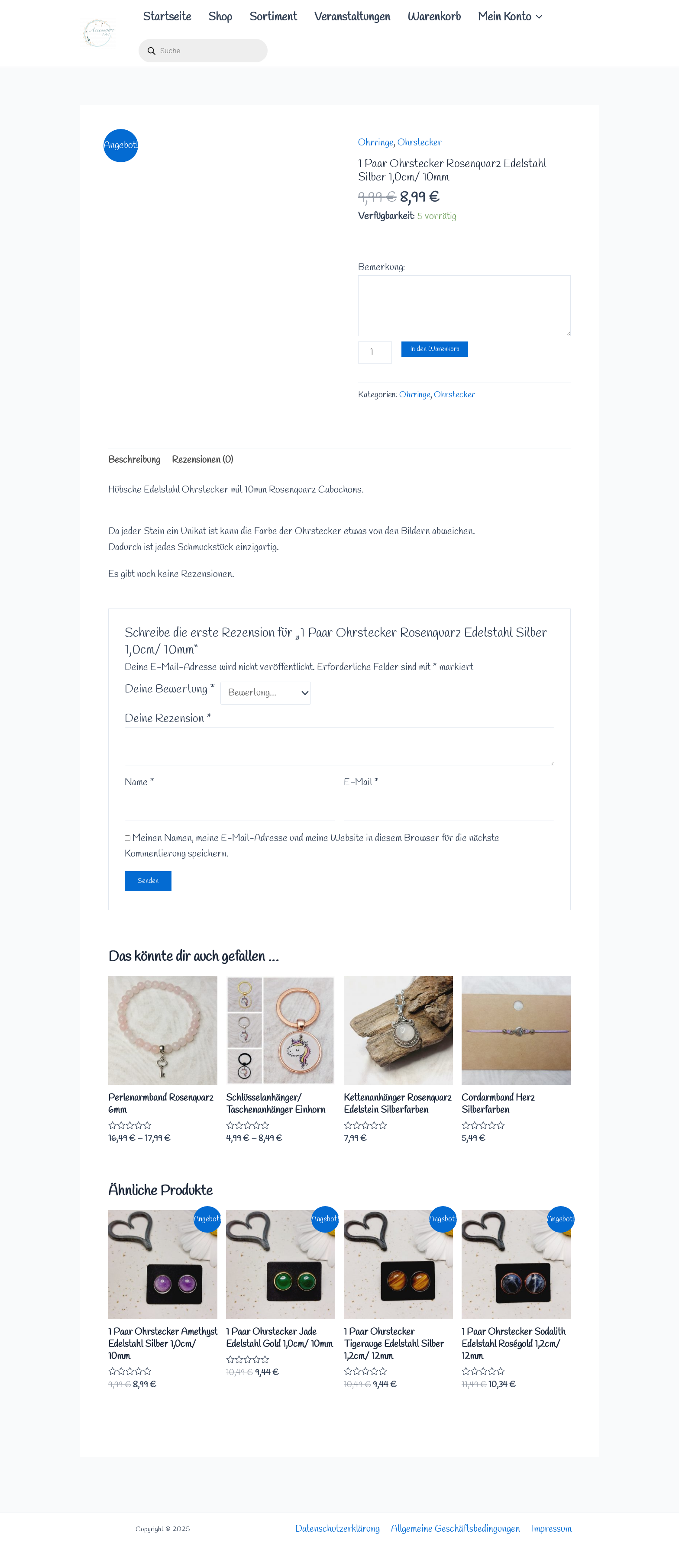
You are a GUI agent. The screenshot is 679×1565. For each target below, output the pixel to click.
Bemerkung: (381, 267)
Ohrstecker (422, 142)
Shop (228, 17)
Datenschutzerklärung (337, 1529)
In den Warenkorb (435, 350)
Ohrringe (376, 142)
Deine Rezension (168, 721)
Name (139, 785)
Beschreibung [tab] (135, 462)
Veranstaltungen (370, 17)
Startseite (170, 17)
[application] (565, 17)
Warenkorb (457, 17)
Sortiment (286, 17)
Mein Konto (539, 17)
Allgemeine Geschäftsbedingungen (456, 1529)
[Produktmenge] (375, 354)
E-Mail (361, 785)
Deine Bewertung (170, 691)
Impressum (553, 1529)
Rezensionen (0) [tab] (206, 462)
